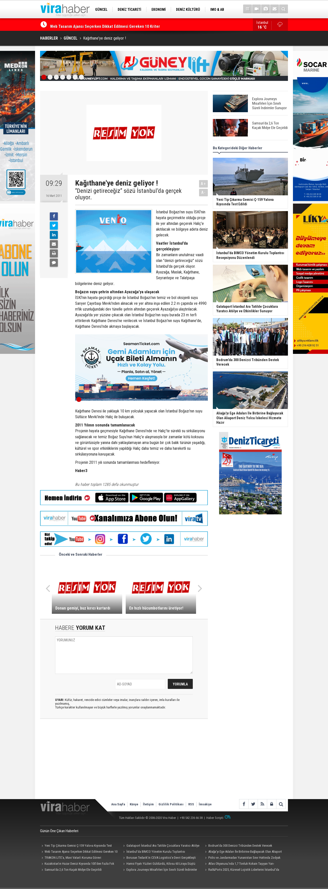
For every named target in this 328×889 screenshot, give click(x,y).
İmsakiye (205, 804)
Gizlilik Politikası (171, 804)
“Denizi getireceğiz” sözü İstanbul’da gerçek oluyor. (128, 194)
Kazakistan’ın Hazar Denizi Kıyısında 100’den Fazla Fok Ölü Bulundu (77, 864)
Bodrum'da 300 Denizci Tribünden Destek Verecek (240, 845)
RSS (191, 804)
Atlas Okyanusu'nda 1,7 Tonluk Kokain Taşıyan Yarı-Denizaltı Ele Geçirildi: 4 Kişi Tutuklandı (239, 864)
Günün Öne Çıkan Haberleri (59, 831)
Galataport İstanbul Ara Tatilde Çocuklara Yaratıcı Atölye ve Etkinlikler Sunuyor (160, 846)
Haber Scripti (214, 818)
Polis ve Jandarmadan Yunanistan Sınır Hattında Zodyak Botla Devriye (242, 858)
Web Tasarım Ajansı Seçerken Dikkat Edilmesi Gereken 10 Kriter (78, 852)
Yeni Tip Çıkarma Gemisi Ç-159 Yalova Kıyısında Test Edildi (99, 24)
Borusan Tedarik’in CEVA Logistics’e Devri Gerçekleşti (161, 857)
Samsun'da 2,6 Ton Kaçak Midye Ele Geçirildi (73, 869)
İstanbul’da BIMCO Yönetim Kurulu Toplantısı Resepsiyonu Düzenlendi (153, 852)
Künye (134, 804)
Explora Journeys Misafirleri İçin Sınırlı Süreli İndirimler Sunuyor (159, 870)
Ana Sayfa (118, 804)
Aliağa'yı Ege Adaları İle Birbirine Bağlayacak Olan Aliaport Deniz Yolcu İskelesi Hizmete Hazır (243, 852)
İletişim (148, 804)
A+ (203, 183)
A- (203, 192)
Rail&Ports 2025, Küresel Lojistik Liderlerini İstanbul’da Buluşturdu (241, 870)
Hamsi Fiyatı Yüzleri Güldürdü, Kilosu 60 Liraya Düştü (160, 863)
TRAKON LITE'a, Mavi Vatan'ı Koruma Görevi (73, 857)
